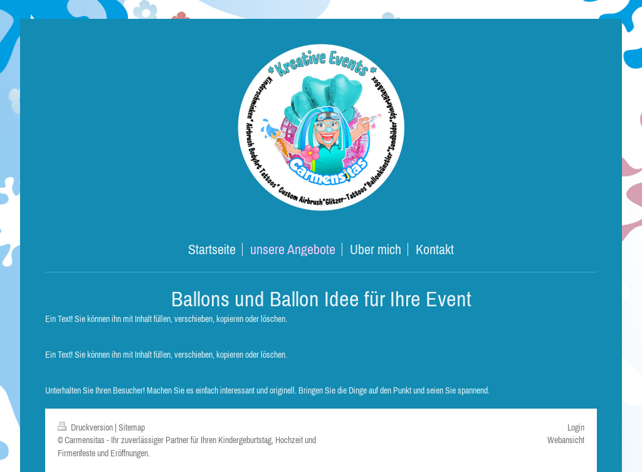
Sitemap (131, 427)
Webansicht (565, 440)
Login (575, 427)
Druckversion (86, 427)
